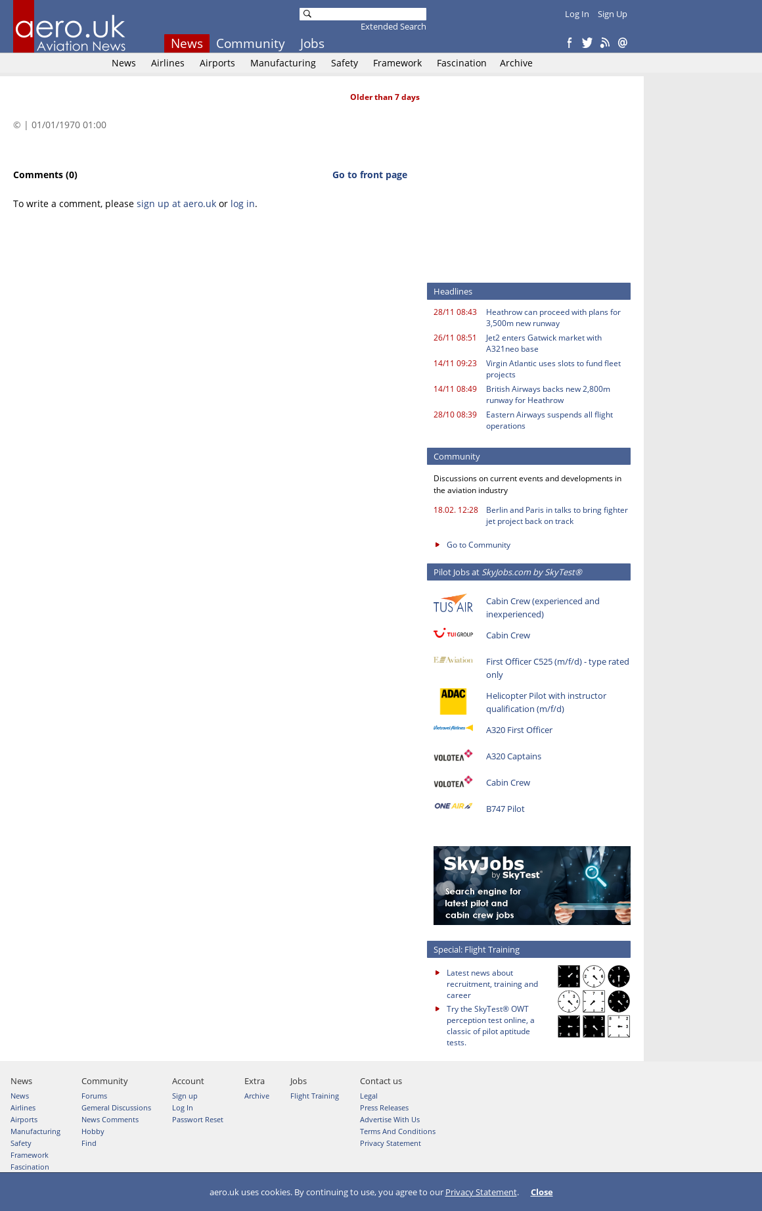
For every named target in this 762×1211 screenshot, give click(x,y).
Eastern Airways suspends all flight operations (549, 420)
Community (250, 43)
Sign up (185, 1096)
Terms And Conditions (398, 1131)
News (187, 43)
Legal (369, 1096)
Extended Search (393, 26)
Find (89, 1143)
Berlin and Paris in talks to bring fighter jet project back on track (557, 515)
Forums (94, 1096)
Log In (577, 14)
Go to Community (478, 544)
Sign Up (612, 14)
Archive (516, 63)
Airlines (168, 63)
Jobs (312, 43)
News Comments (110, 1119)
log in (243, 203)
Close (542, 1192)
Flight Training (314, 1096)
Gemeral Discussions (116, 1107)
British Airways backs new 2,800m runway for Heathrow (548, 394)
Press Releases (384, 1107)
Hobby (92, 1131)
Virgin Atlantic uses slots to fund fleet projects (553, 369)
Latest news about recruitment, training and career (492, 984)
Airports (217, 63)
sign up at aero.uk (176, 203)
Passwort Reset (197, 1119)
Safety (344, 63)
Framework (397, 63)
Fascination (462, 63)
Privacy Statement (481, 1192)
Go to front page (369, 174)
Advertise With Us (390, 1119)
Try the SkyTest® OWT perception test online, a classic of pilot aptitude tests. (491, 1025)
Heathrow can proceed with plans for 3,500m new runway (553, 317)
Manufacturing (283, 63)
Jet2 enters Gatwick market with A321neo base (544, 343)
